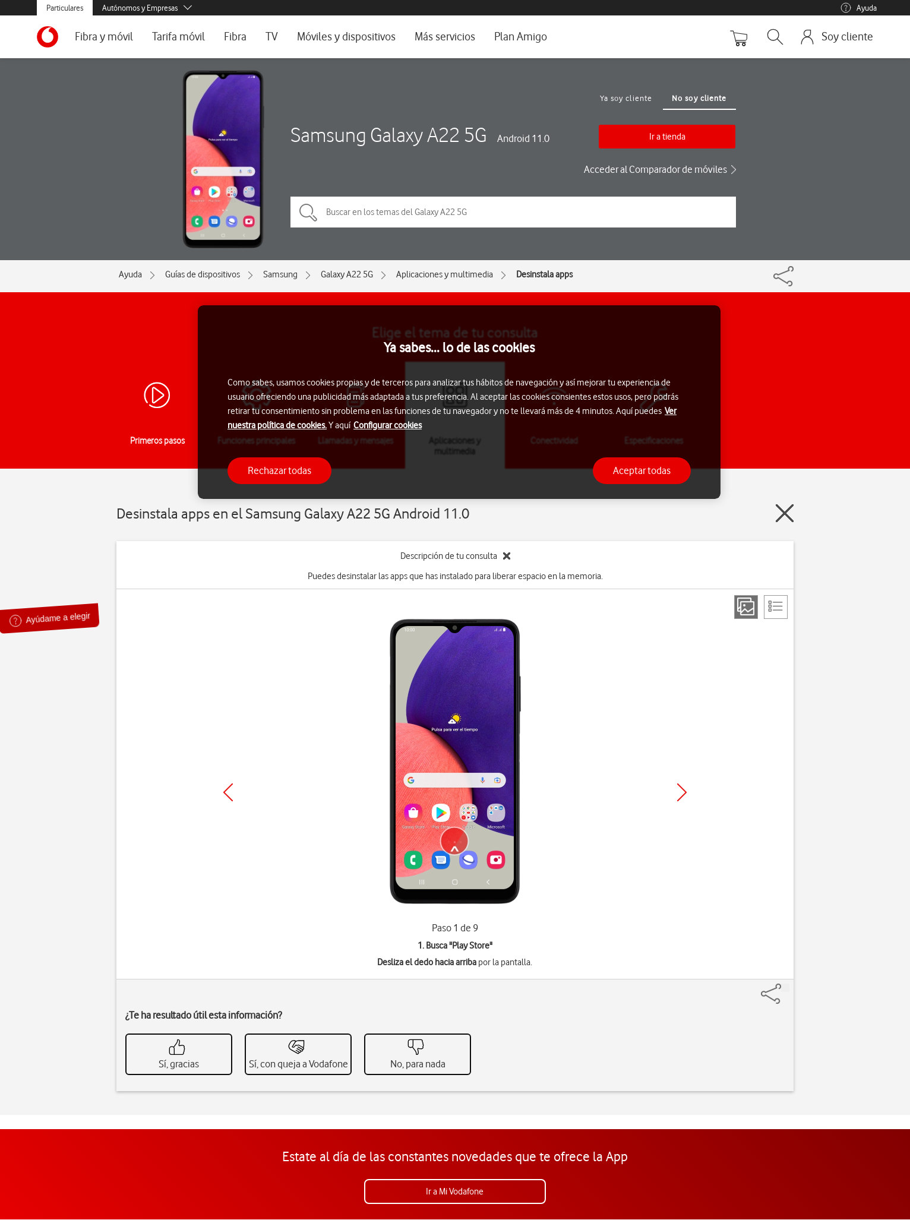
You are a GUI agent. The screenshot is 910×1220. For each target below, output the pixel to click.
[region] (459, 402)
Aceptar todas (642, 470)
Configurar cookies (387, 425)
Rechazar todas (279, 470)
